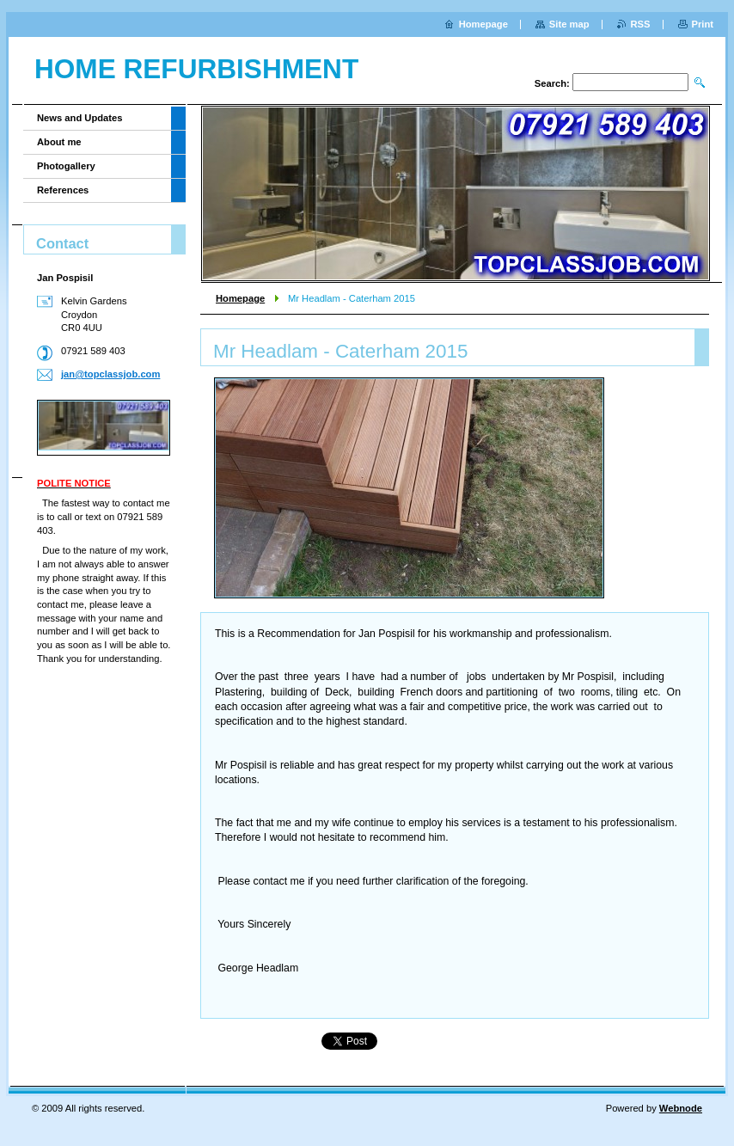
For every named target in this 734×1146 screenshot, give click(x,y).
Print (702, 24)
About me (59, 142)
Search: (552, 83)
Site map (569, 24)
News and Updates (79, 118)
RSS (641, 24)
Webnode (680, 1108)
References (63, 190)
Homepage (240, 298)
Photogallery (66, 166)
